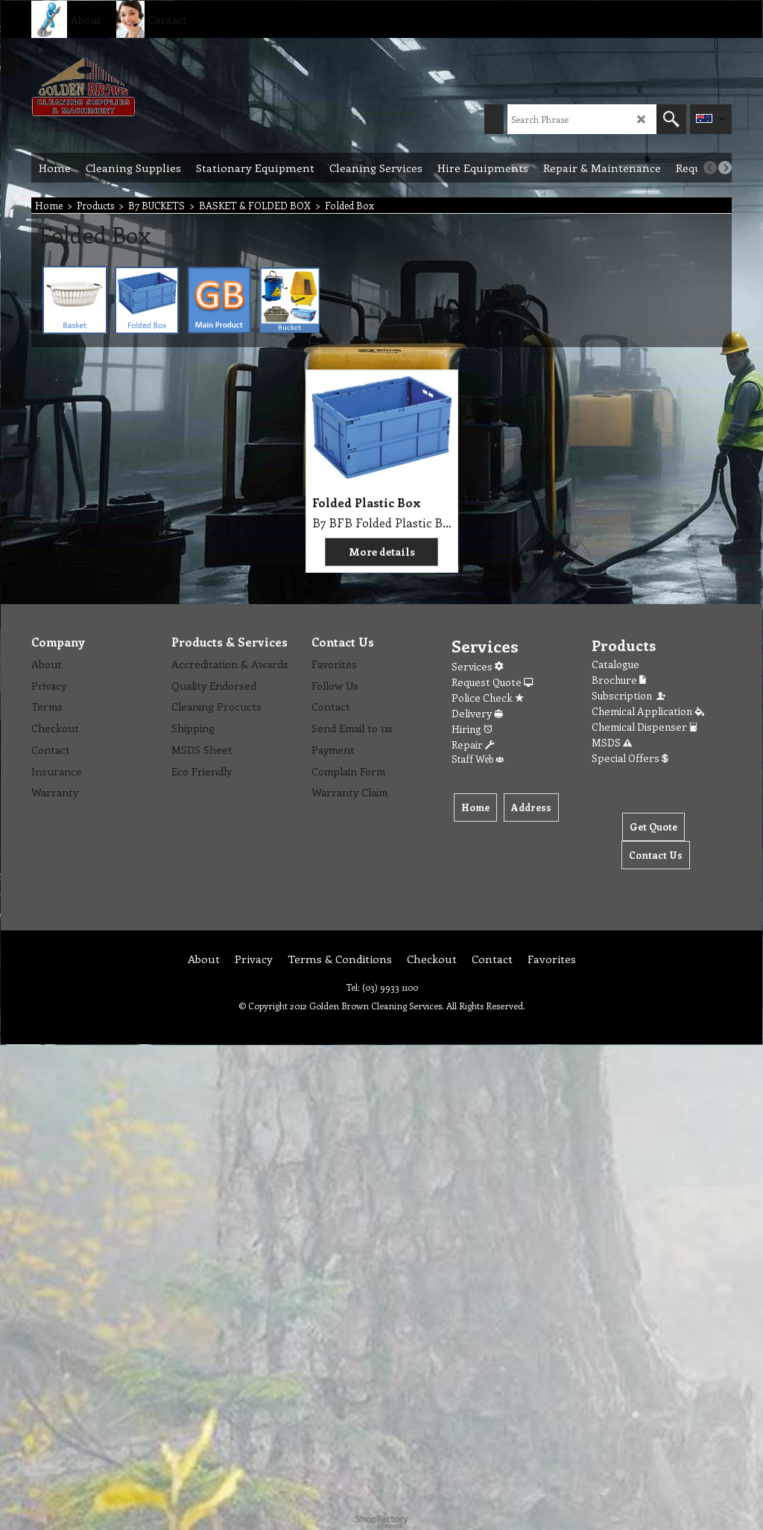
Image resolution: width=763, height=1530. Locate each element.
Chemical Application (648, 711)
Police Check (488, 698)
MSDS (612, 742)
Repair (473, 744)
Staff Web (478, 758)
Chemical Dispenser (644, 727)
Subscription (630, 695)
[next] (725, 167)
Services (477, 666)
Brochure (619, 680)
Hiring (472, 729)
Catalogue (615, 664)
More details (382, 552)
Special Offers (630, 758)
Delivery (477, 713)
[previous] (710, 167)
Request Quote (492, 682)
